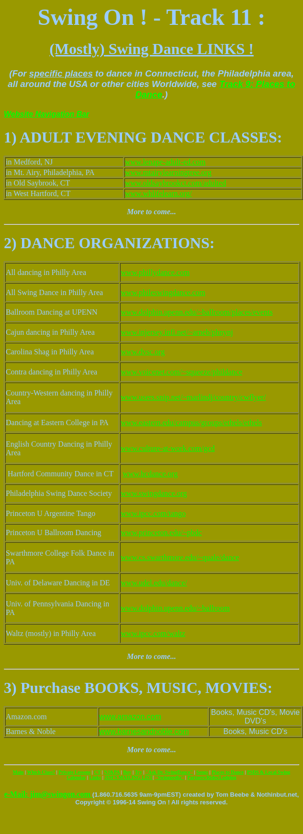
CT (97, 772)
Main (18, 772)
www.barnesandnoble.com (144, 731)
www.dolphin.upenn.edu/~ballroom (175, 608)
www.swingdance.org (154, 493)
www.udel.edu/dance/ (154, 583)
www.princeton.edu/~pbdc (161, 532)
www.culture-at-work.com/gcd (167, 448)
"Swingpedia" (169, 777)
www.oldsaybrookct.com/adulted (175, 183)
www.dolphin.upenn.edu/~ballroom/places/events (196, 312)
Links (95, 777)
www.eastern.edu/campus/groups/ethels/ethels (191, 422)
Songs (202, 772)
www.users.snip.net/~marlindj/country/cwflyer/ (193, 397)
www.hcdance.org (150, 474)
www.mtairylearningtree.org (168, 172)
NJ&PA (112, 772)
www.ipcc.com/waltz (153, 633)
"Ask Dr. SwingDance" (169, 772)
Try (138, 772)
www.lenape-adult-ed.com (165, 162)
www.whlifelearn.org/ (158, 193)
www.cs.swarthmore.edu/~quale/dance (180, 557)
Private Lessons (74, 772)
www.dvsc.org (143, 352)
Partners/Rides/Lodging (211, 777)
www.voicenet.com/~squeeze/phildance (181, 372)
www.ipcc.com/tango (153, 513)
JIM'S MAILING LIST (128, 777)
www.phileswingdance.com (163, 292)
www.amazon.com (130, 717)
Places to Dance (228, 772)
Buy (127, 772)
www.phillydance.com (155, 272)
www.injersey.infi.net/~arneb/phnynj (177, 332)
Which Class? (41, 772)
